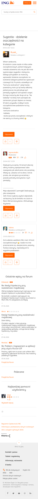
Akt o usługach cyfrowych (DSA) (13, 430)
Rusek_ (14, 52)
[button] (5, 141)
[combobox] (19, 12)
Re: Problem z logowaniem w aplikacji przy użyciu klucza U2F (18, 347)
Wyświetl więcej (7, 403)
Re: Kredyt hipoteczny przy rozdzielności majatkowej (14, 286)
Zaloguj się (27, 3)
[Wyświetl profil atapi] (13, 395)
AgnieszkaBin (13, 152)
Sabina (11, 228)
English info (26, 470)
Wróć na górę (19, 447)
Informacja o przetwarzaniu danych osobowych (18, 427)
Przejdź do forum (8, 362)
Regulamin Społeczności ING (11, 424)
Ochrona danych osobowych (12, 476)
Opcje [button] (16, 141)
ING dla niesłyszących (13, 470)
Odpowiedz (9, 134)
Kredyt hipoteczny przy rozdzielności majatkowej (18, 316)
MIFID (4, 473)
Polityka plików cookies (10, 478)
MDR (10, 473)
